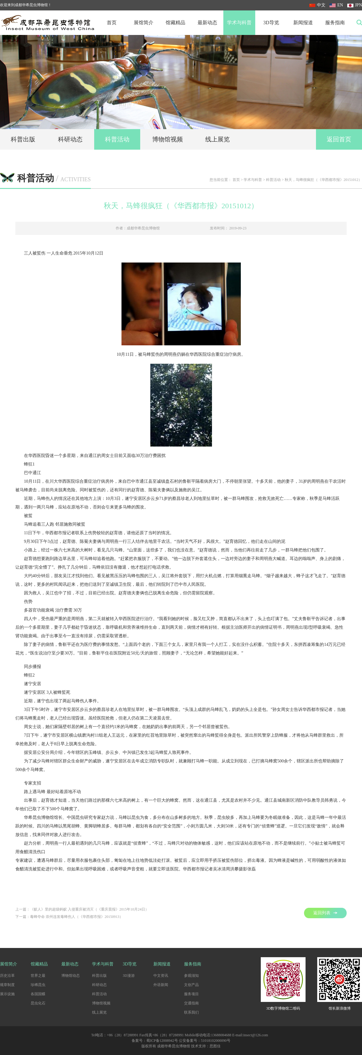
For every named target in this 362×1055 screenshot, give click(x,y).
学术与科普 (239, 22)
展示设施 (7, 994)
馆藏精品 (175, 22)
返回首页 (339, 139)
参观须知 (191, 975)
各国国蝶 (38, 994)
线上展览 (217, 139)
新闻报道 (303, 22)
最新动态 (207, 22)
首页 (112, 22)
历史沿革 (7, 975)
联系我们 (191, 1012)
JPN (354, 5)
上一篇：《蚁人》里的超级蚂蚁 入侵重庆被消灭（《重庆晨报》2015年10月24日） (82, 909)
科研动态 (70, 139)
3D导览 (271, 22)
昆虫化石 (38, 1003)
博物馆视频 (167, 139)
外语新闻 (160, 985)
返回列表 (325, 913)
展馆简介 (143, 22)
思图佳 (215, 1046)
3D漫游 (129, 975)
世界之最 (38, 975)
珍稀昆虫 (38, 985)
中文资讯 (160, 975)
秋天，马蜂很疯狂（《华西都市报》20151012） (323, 180)
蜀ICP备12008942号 (162, 1040)
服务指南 (335, 22)
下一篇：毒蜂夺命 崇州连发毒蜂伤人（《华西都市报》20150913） (69, 917)
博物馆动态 (70, 975)
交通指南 (191, 1003)
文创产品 (191, 985)
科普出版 (23, 139)
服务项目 (191, 994)
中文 (317, 5)
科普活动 (117, 139)
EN (336, 5)
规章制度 (7, 985)
